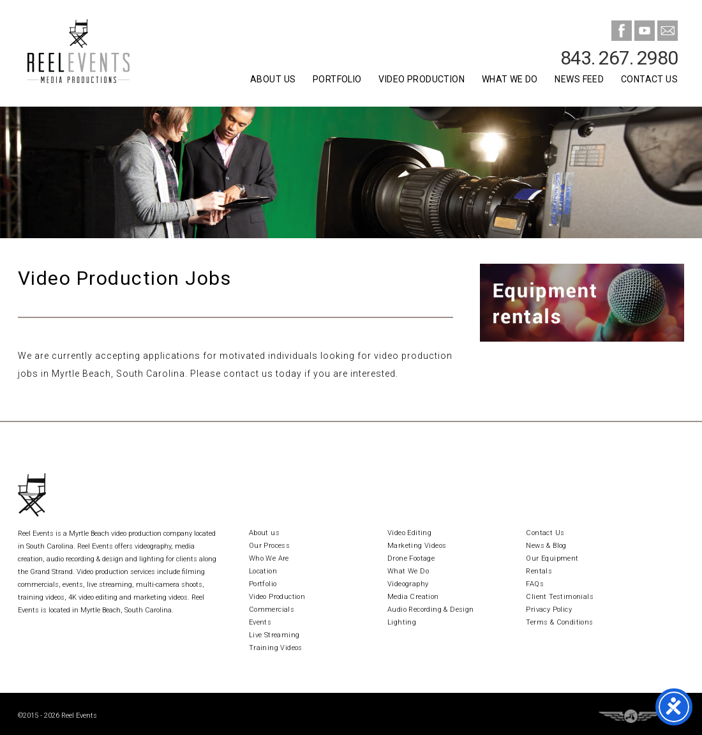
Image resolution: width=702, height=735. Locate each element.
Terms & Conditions (559, 622)
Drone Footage (411, 558)
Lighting (401, 622)
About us (264, 533)
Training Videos (275, 648)
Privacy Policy (549, 609)
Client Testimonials (560, 597)
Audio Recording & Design (430, 609)
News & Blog (546, 546)
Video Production (421, 79)
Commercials (271, 609)
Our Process (269, 546)
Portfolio (337, 79)
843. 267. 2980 (619, 58)
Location (263, 571)
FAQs (535, 584)
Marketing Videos (416, 546)
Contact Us (649, 79)
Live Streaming (274, 635)
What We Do (510, 79)
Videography (407, 584)
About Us (272, 79)
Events (260, 622)
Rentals (539, 571)
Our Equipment (552, 558)
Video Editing (409, 533)
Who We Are (269, 558)
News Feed (579, 79)
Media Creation (413, 597)
